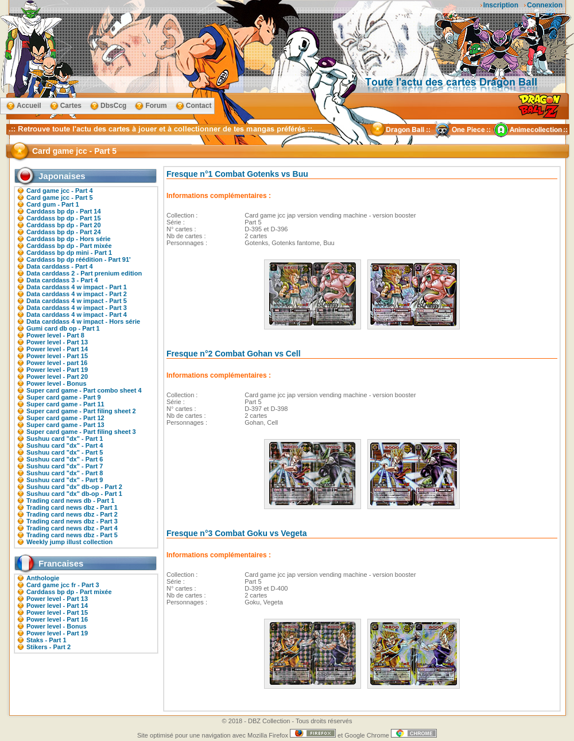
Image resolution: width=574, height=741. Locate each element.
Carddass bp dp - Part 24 (63, 231)
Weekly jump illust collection (69, 541)
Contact (199, 106)
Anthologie (42, 578)
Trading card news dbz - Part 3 (72, 521)
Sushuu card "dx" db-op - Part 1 (74, 493)
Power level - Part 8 (55, 335)
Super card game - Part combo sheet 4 (84, 390)
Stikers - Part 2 (48, 646)
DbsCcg (113, 106)
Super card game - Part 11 (65, 404)
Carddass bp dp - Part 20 (63, 225)
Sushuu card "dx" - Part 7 (64, 466)
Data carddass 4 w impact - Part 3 (76, 307)
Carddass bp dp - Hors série (68, 238)
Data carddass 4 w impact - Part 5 (76, 300)
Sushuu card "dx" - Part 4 (64, 445)
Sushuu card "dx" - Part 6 (64, 459)
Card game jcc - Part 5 (59, 197)
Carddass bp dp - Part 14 (63, 211)
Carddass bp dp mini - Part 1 (69, 252)
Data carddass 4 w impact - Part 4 (76, 314)
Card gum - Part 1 (52, 204)
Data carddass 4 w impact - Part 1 (76, 287)
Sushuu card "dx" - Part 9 (64, 479)
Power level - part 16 (56, 362)
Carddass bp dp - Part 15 (63, 218)
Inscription (500, 5)
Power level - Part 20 (57, 376)
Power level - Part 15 (57, 355)
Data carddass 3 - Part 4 (62, 280)
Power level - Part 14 (57, 349)
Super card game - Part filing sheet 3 (81, 431)
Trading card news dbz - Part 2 (72, 514)
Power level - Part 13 (57, 342)
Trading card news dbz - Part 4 (72, 528)
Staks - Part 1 (46, 640)
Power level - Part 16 (57, 619)
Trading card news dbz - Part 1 (72, 507)
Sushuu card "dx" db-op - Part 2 (74, 486)
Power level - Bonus (56, 383)
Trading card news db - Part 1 (70, 500)
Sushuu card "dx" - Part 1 (64, 438)
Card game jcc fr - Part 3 (62, 584)
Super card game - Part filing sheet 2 (81, 411)
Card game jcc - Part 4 (59, 190)
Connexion (545, 5)
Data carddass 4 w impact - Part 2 (76, 293)
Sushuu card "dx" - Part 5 (64, 452)
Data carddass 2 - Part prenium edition (84, 273)
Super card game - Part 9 (63, 397)
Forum (155, 106)
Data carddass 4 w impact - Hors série (83, 321)
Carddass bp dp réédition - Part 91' (78, 259)
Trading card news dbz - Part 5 (72, 534)
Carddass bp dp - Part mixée (69, 245)
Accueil (29, 106)
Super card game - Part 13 (65, 424)
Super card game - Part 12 (65, 417)
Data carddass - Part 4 (59, 266)
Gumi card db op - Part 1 (63, 328)
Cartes (71, 106)
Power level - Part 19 (57, 369)
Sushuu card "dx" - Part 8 (64, 473)
